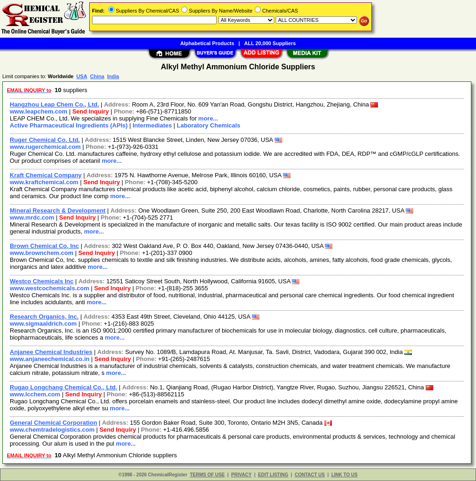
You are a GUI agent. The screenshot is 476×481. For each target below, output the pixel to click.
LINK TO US (344, 474)
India (113, 76)
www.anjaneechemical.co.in (49, 358)
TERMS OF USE (207, 474)
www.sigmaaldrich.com (43, 323)
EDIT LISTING (273, 474)
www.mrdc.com (32, 217)
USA (81, 76)
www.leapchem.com (38, 111)
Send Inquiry (90, 111)
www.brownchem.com (41, 252)
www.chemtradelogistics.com (52, 429)
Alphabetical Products (207, 43)
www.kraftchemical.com (44, 182)
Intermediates (152, 125)
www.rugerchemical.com (45, 146)
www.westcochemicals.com (49, 288)
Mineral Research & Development (58, 210)
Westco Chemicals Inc (41, 281)
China (97, 76)
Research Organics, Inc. (44, 316)
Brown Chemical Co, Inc (44, 245)
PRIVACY (241, 474)
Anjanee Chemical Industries (51, 351)
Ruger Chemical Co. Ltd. (45, 139)
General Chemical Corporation (53, 422)
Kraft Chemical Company (46, 175)
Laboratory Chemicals (208, 125)
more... (208, 118)
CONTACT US (310, 474)
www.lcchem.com (35, 394)
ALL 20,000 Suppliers (270, 43)
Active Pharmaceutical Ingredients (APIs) (69, 125)
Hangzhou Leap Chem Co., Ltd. (54, 104)
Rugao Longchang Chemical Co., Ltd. (63, 387)
